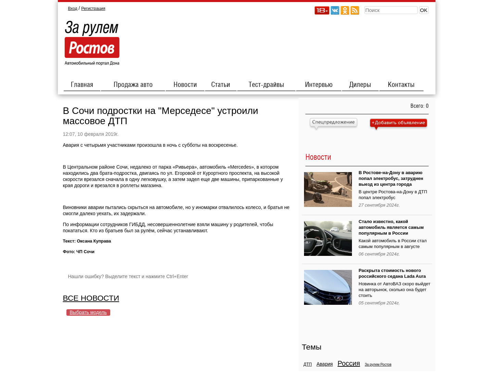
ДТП (308, 364)
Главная (82, 85)
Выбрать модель (88, 312)
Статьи (220, 85)
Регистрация (93, 8)
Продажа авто (133, 85)
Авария (324, 364)
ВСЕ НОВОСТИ (91, 298)
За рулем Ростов (378, 364)
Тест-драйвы (266, 85)
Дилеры (360, 85)
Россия (349, 363)
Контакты (401, 85)
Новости (185, 85)
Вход (72, 8)
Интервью (318, 85)
